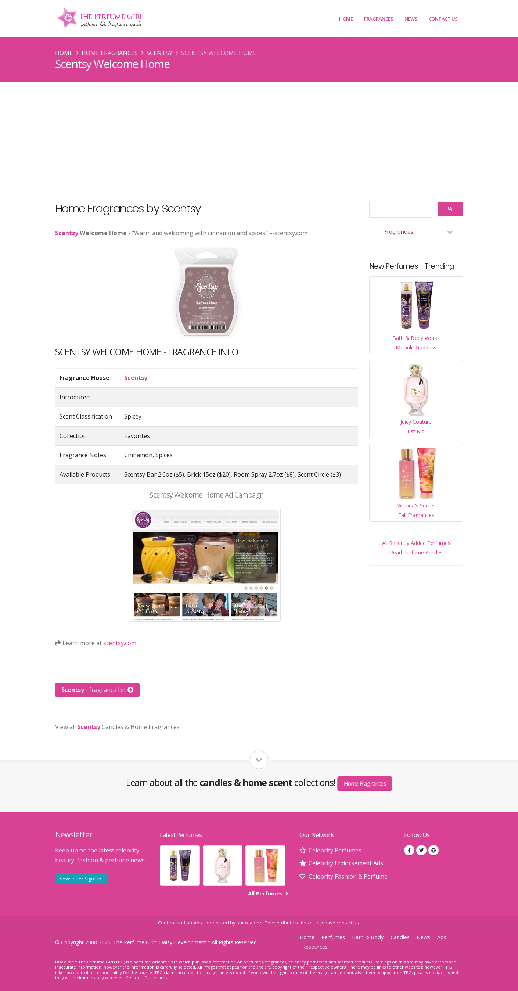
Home (346, 18)
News (410, 18)
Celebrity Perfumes (335, 850)
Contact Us (443, 18)
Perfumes (333, 937)
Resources (315, 946)
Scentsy (159, 53)
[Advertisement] (259, 136)
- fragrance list (97, 690)
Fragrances (378, 18)
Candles (400, 937)
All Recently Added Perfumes (416, 542)
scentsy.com (119, 643)
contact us (348, 923)
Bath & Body (368, 937)
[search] (400, 209)
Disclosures (155, 977)
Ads (441, 937)
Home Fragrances (110, 53)
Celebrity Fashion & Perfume (348, 876)
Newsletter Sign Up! (80, 878)
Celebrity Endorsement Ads (346, 863)
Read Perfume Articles (416, 552)
